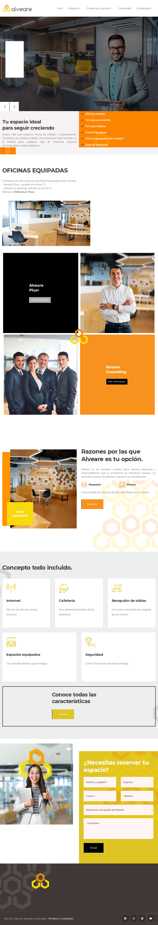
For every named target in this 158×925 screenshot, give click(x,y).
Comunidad (124, 12)
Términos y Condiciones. (61, 918)
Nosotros (75, 12)
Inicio (60, 12)
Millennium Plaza (24, 192)
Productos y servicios (100, 12)
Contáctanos (145, 12)
